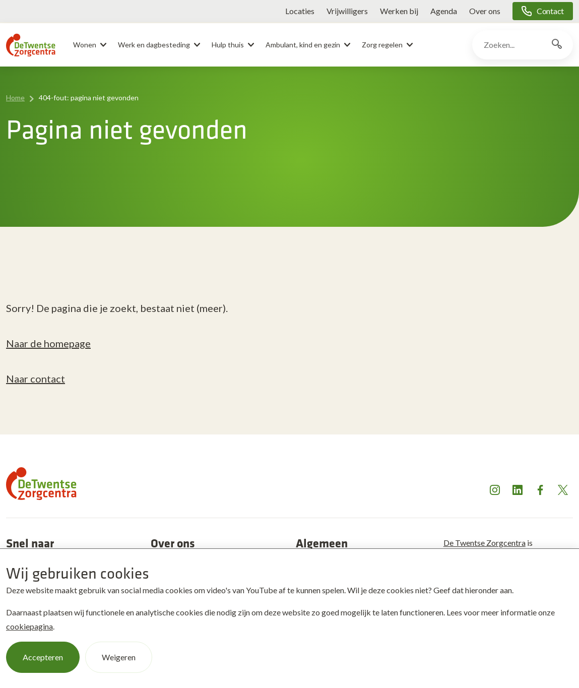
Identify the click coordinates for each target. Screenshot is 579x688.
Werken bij (399, 11)
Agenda (443, 11)
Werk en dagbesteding (154, 44)
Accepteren (43, 657)
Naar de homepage (48, 343)
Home (15, 97)
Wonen (84, 44)
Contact (550, 11)
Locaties (299, 11)
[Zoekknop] (557, 44)
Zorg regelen (382, 44)
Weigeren (119, 657)
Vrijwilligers (347, 11)
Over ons (484, 11)
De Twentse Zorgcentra (484, 542)
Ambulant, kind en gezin (303, 44)
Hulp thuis (228, 44)
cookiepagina (29, 626)
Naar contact (35, 378)
